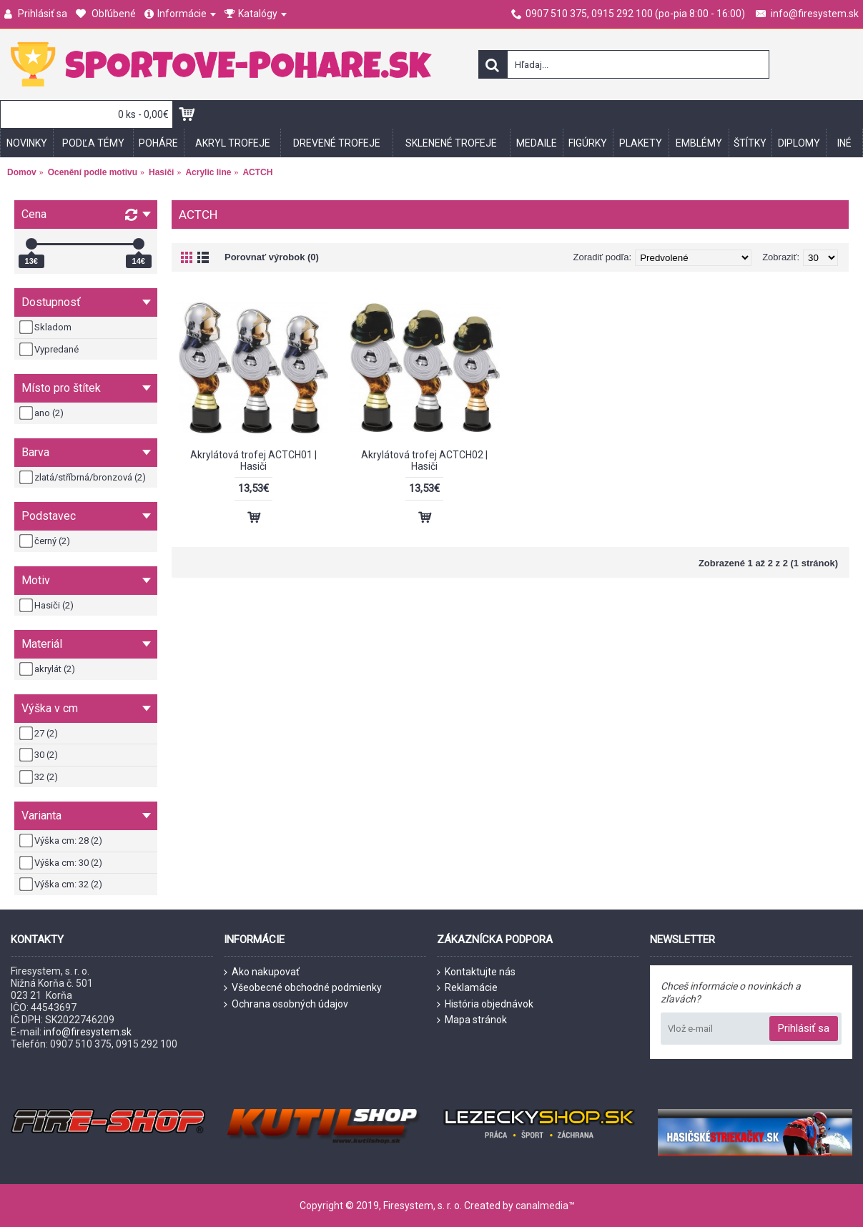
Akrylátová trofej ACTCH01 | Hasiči (253, 460)
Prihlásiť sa (803, 1028)
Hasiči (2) (47, 605)
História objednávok (485, 1004)
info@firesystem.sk (88, 1032)
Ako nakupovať (262, 972)
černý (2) (45, 541)
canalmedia (542, 1205)
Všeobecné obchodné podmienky (303, 988)
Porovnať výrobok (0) (272, 257)
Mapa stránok (472, 1020)
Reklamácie (467, 988)
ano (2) (42, 413)
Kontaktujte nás (476, 972)
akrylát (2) (48, 669)
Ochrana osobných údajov (286, 1004)
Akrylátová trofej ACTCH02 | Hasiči (424, 460)
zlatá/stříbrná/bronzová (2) (83, 477)
